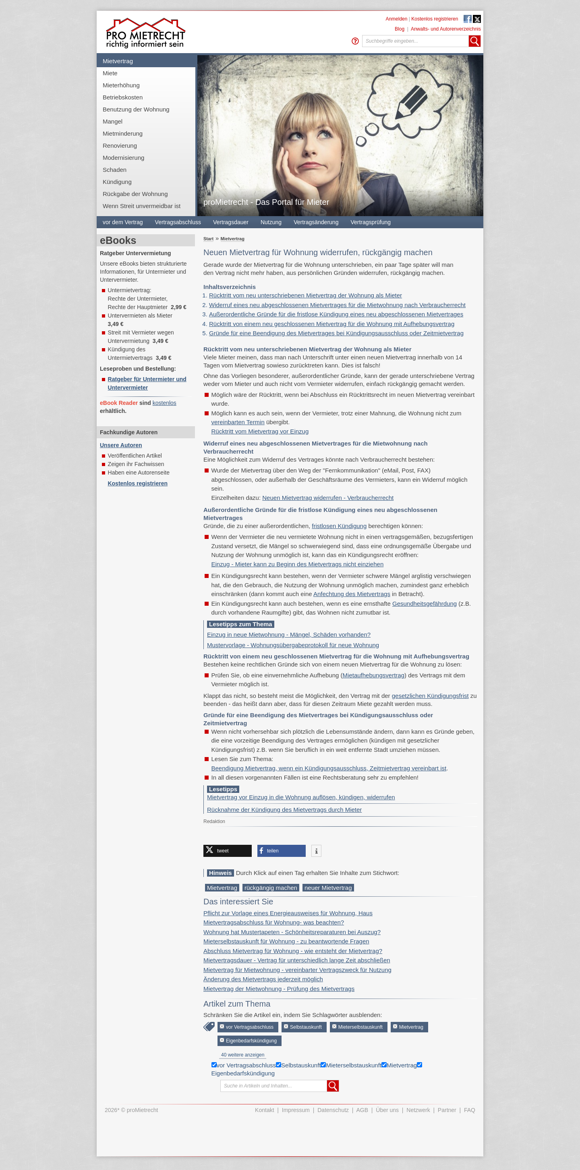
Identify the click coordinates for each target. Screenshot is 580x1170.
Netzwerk (418, 1110)
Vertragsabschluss (178, 222)
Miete (110, 73)
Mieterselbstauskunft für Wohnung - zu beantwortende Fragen (286, 941)
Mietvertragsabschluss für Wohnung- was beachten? (273, 922)
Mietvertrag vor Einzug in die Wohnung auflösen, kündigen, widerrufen (301, 797)
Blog (399, 29)
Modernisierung (123, 157)
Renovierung (120, 145)
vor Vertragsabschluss (249, 1027)
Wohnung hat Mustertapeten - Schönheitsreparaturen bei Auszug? (292, 932)
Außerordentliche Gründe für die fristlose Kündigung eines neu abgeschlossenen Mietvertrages (336, 314)
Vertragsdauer (231, 222)
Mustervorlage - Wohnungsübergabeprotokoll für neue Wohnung (293, 645)
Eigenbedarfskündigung (251, 1041)
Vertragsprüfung (370, 222)
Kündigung (117, 181)
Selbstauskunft (306, 1027)
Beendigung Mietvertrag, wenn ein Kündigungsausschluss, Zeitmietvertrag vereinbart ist (329, 768)
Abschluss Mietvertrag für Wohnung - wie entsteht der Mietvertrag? (292, 950)
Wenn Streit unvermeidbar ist (141, 205)
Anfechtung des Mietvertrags (351, 593)
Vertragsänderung (316, 222)
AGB (362, 1110)
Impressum (296, 1110)
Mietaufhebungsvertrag (373, 675)
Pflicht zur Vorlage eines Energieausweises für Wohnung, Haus (288, 913)
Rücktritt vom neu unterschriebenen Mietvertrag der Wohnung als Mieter (305, 295)
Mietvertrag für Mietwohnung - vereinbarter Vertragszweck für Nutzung (297, 969)
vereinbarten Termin (238, 422)
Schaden (114, 169)
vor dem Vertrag (123, 222)
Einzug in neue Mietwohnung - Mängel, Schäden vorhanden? (289, 634)
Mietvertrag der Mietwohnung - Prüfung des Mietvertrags (278, 988)
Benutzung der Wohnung (136, 109)
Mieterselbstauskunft (360, 1027)
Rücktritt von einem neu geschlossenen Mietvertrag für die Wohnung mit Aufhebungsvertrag (331, 323)
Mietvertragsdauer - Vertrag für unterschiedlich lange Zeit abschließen (296, 960)
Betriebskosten (123, 97)
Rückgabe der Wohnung (135, 193)
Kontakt (264, 1110)
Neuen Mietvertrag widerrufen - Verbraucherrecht (328, 497)
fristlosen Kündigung (339, 525)
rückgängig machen (270, 887)
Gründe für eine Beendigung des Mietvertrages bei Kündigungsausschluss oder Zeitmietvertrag (336, 333)
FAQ (469, 1110)
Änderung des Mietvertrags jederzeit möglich (263, 979)
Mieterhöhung (121, 85)
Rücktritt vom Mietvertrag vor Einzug (260, 431)
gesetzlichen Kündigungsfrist (430, 695)
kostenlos (164, 403)
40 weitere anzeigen (242, 1055)
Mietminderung (123, 133)
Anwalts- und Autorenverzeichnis (446, 29)
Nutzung (271, 222)
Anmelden (396, 19)
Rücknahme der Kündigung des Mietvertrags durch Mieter (284, 809)
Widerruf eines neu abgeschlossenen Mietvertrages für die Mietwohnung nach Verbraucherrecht (337, 304)
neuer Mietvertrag (328, 887)
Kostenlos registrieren (434, 19)
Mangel (112, 121)
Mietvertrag (118, 61)
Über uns (387, 1110)
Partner (447, 1110)
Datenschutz (333, 1110)
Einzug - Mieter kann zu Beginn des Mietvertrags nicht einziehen (297, 564)
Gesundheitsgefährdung (424, 603)
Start (208, 238)
